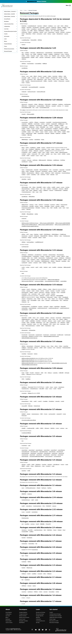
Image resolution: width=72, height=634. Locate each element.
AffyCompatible (25, 187)
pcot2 (69, 259)
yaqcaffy (53, 262)
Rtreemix (40, 76)
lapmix (41, 55)
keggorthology (35, 549)
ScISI (60, 207)
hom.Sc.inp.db (24, 336)
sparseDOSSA (40, 133)
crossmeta (34, 77)
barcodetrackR (36, 27)
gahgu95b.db (33, 453)
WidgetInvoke (29, 567)
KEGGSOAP (48, 506)
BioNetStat (32, 125)
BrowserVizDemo (25, 401)
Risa (33, 107)
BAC (30, 187)
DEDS (28, 322)
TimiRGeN (24, 135)
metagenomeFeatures (45, 259)
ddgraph (28, 414)
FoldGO (28, 128)
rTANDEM (67, 298)
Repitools (66, 52)
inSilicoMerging (56, 464)
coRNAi (37, 428)
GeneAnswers (24, 236)
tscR (57, 174)
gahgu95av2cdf (60, 451)
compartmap (42, 122)
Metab (57, 152)
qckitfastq (68, 55)
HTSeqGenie (29, 79)
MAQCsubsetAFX (67, 267)
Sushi (67, 207)
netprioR (41, 32)
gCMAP (27, 321)
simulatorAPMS (25, 531)
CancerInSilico (25, 122)
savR (38, 174)
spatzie (53, 33)
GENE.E (41, 428)
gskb (50, 267)
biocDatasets (29, 537)
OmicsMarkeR (65, 297)
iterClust (23, 130)
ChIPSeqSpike (36, 256)
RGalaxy (29, 237)
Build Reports (22, 622)
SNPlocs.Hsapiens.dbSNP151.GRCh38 (62, 224)
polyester (67, 106)
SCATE (59, 154)
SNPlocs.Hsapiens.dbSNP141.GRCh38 (29, 224)
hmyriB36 (54, 267)
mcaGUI (48, 294)
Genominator (58, 317)
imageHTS (42, 150)
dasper (23, 171)
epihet (27, 171)
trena (45, 155)
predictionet (24, 237)
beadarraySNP (54, 123)
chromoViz (40, 573)
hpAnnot (23, 44)
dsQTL (41, 267)
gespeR (65, 77)
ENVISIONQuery (55, 234)
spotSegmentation (54, 300)
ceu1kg (23, 267)
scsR (28, 300)
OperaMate (45, 401)
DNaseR (38, 488)
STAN (48, 174)
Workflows (38, 617)
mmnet (57, 428)
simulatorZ (35, 262)
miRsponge (28, 374)
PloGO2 (46, 131)
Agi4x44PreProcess (26, 500)
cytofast (58, 256)
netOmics (59, 106)
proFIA (28, 174)
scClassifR (35, 237)
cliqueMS (45, 125)
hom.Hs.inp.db (53, 334)
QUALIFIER (24, 317)
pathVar (29, 131)
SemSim (23, 567)
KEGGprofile (36, 236)
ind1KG (28, 470)
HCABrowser (61, 258)
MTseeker (50, 321)
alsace (31, 234)
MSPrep (30, 32)
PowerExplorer (48, 325)
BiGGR (34, 54)
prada (46, 298)
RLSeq (23, 133)
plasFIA (29, 179)
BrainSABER (39, 187)
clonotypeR (46, 204)
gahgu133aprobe (39, 450)
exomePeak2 (57, 127)
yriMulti (30, 309)
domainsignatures (35, 414)
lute (50, 55)
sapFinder (24, 300)
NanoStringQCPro (30, 173)
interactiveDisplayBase (58, 52)
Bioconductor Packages (54, 622)
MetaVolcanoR (35, 130)
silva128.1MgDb (63, 281)
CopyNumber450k (30, 428)
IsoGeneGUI (55, 188)
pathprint (23, 298)
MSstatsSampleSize (63, 152)
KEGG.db (30, 336)
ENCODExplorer (47, 234)
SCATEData (62, 160)
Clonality (43, 147)
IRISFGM (67, 128)
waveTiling (24, 324)
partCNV (57, 32)
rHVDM (41, 347)
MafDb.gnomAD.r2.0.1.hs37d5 (27, 363)
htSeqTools (37, 372)
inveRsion (49, 188)
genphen (37, 206)
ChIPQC (23, 29)
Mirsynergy (53, 295)
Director (23, 76)
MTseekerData (25, 330)
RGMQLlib (45, 63)
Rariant (53, 298)
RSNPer (29, 561)
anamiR (59, 321)
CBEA (65, 76)
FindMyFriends (63, 234)
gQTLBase (48, 292)
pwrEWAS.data (56, 160)
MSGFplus (51, 236)
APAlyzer (66, 25)
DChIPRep (38, 321)
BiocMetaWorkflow (25, 96)
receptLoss (68, 32)
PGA (35, 298)
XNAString (24, 59)
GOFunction (41, 292)
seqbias (68, 154)
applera (34, 585)
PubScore (44, 207)
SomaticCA (48, 466)
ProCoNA (32, 372)
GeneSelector (61, 387)
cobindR (61, 319)
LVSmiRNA (33, 322)
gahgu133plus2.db (25, 451)
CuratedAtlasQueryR (32, 25)
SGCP (62, 25)
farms (62, 127)
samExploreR (24, 262)
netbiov (28, 154)
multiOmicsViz (56, 130)
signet (43, 300)
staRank (55, 81)
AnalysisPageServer (43, 319)
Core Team (6, 28)
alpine (23, 169)
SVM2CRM (61, 372)
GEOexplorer (59, 29)
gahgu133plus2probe (43, 451)
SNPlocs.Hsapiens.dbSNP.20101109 (47, 223)
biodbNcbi (51, 54)
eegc (47, 127)
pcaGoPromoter (53, 322)
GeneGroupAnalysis (37, 506)
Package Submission (23, 614)
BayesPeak (29, 324)
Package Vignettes (39, 615)
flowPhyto (49, 488)
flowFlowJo (44, 488)
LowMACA (35, 152)
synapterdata (42, 87)
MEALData (30, 405)
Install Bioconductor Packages (56, 615)
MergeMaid (45, 324)
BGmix (23, 147)
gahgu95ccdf (61, 453)
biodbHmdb (40, 54)
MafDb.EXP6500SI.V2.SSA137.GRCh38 (29, 338)
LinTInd (46, 55)
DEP (23, 52)
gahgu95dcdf (39, 454)
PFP (39, 154)
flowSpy (37, 290)
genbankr (63, 149)
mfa (51, 30)
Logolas (43, 294)
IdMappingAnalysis (66, 317)
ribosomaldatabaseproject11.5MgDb (52, 281)
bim (22, 579)
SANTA (68, 322)
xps (28, 302)
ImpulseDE (63, 292)
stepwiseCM (59, 414)
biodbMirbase (33, 147)
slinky (61, 236)
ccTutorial (24, 160)
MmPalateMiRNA (60, 295)
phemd (41, 131)
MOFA (23, 297)
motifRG (29, 317)
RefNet (36, 319)
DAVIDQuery (38, 464)
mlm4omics (59, 347)
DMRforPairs (37, 149)
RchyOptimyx (37, 261)
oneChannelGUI (52, 414)
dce (38, 77)
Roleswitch (61, 298)
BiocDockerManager (44, 169)
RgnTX (23, 33)
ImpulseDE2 (24, 294)
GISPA (67, 149)
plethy (43, 154)
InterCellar (39, 25)
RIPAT (68, 131)
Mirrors (5, 41)
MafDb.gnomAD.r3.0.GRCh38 (53, 279)
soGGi (45, 33)
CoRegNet (56, 125)
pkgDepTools (57, 173)
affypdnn (47, 317)
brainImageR (30, 347)
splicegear (52, 317)
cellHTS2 (31, 122)
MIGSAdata (49, 160)
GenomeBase (51, 591)
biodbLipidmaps (25, 125)
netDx (45, 79)
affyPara (23, 234)
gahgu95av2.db (52, 451)
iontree (64, 414)
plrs (42, 298)
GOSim (42, 128)
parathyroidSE (24, 87)
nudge (46, 388)
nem (44, 322)
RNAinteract (41, 104)
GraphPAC (24, 79)
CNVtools (45, 289)
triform (34, 317)
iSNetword (49, 573)
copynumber (61, 169)
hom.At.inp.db (24, 334)
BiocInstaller (30, 387)
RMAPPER (24, 494)
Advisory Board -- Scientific (9, 13)
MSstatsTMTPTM (44, 236)
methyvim (47, 295)
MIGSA (64, 171)
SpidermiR (47, 133)
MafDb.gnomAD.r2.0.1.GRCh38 (28, 360)
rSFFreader (67, 372)
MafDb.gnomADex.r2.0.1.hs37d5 (28, 361)
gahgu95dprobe (46, 454)
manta (32, 319)
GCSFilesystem (25, 206)
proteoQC (42, 317)
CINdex (23, 55)
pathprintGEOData (32, 308)
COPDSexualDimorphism (30, 488)
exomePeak (66, 346)
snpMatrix (31, 531)
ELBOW (35, 258)
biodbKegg (60, 104)
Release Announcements (9, 48)
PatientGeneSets (25, 518)
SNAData (36, 591)
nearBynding (35, 32)
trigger (23, 82)
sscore (37, 155)
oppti (58, 55)
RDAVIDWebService (45, 261)
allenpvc (35, 353)
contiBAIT (51, 125)
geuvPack (40, 306)
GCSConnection (64, 204)
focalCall (47, 290)
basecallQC (42, 27)
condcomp (50, 347)
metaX (66, 464)
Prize (49, 298)
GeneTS (29, 573)
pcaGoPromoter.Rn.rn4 (64, 308)
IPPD (50, 324)
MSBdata (30, 393)
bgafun (34, 324)
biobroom (48, 27)
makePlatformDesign (38, 530)
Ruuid (64, 530)
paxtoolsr (62, 79)
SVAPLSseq (65, 300)
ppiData (36, 214)
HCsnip (45, 414)
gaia (41, 188)
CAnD (36, 204)
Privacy (5, 46)
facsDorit (45, 267)
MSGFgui (56, 236)
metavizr (55, 171)
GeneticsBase (31, 543)
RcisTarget (63, 32)
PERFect (37, 131)
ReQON (64, 131)
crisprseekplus (25, 127)
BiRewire (59, 27)
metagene (29, 130)
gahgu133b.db (47, 450)
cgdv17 (37, 267)
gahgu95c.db (54, 453)
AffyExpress (24, 254)
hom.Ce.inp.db (31, 334)
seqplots (30, 262)
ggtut (29, 445)
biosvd (54, 324)
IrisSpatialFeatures (34, 388)
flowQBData (28, 379)
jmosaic (62, 464)
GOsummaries (25, 150)
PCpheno (24, 261)
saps (67, 428)
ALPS (28, 234)
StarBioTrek (58, 133)
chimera (23, 290)
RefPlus (59, 131)
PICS (67, 79)
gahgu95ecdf (60, 454)
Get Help (37, 622)
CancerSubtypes (39, 125)
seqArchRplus (47, 57)
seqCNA (23, 155)
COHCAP (48, 147)
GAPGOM (32, 171)
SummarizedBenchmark (44, 107)
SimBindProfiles (29, 133)
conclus (62, 187)
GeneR (37, 524)
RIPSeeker (63, 322)
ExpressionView (42, 258)
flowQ (23, 372)
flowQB (27, 372)
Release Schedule (22, 615)
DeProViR (42, 77)
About (25, 10)
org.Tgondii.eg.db (57, 456)
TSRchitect (28, 209)
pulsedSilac (33, 174)
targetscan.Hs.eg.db (31, 91)
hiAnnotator (32, 52)
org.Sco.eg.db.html (48, 456)
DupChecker (62, 324)
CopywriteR (68, 169)
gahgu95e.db (53, 454)
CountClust (52, 204)
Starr (61, 300)
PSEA (55, 131)
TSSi (46, 372)
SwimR (44, 237)
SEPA (45, 347)
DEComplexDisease (26, 188)
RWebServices (38, 466)
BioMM (38, 147)
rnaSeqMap (64, 261)
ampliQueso (24, 387)
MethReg (47, 30)
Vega (53, 325)
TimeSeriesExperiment (26, 192)
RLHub (42, 139)
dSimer (56, 346)
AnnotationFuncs (38, 254)
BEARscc (60, 76)
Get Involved (6, 36)
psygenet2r (30, 104)
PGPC (23, 379)
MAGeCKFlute (40, 79)
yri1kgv (23, 268)
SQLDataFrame (60, 33)
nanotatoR (54, 106)
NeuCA (49, 79)
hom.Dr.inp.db (46, 334)
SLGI (64, 207)
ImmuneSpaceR (48, 128)
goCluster (46, 591)
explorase (28, 290)
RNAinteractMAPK (30, 114)
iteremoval (61, 188)
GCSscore (58, 149)
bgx (31, 54)
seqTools (53, 57)
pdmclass (62, 428)
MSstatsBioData (30, 214)
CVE (38, 317)
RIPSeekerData (32, 330)
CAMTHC (24, 349)
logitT (30, 152)
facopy (51, 387)
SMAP (35, 133)
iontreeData (24, 393)
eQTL (23, 273)
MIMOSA (24, 173)
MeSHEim (53, 428)
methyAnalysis (54, 259)
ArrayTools (45, 254)
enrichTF (51, 127)
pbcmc (50, 388)
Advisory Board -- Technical (9, 16)
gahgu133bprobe (61, 450)
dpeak (37, 127)
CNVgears (36, 122)
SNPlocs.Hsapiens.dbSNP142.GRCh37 (45, 224)
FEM (68, 324)
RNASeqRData (32, 196)
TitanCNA (59, 57)
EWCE (41, 414)
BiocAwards (6, 21)
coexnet (58, 187)
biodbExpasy (54, 104)
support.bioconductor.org (15, 628)
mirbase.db (24, 91)
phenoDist (57, 401)
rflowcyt (54, 530)
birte (54, 347)
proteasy (51, 131)
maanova (50, 171)
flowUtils (33, 188)
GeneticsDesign (25, 292)
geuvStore (24, 470)
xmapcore (54, 506)
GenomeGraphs (30, 346)
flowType (42, 290)
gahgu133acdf (31, 450)
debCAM (39, 29)
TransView (64, 57)
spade (53, 466)
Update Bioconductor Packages (56, 617)
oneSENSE (24, 131)
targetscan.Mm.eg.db (41, 91)
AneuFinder (55, 76)
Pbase (52, 346)
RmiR (51, 207)
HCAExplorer (68, 258)
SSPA (40, 262)
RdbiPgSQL (49, 530)
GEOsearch (47, 428)
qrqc (52, 154)
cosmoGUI (28, 512)
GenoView (44, 464)
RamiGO (59, 388)
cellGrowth (68, 321)
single (37, 107)
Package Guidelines (23, 612)
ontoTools (33, 524)
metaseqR (24, 295)
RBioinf (35, 76)
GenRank (63, 290)
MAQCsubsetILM (42, 160)
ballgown (23, 27)
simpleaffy (48, 300)
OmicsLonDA (34, 154)
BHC (67, 123)
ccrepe (28, 29)
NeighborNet (63, 130)
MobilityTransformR (48, 130)
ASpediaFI (36, 169)
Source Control (22, 619)
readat (55, 321)
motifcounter (24, 32)
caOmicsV (41, 204)
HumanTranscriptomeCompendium (59, 122)
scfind (50, 319)
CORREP (61, 125)
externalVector (29, 506)
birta (58, 324)
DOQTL (23, 374)
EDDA (28, 258)
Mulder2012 (63, 306)
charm (48, 346)
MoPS (42, 325)
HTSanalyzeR (37, 346)
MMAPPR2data (25, 139)
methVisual (42, 295)
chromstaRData (38, 63)
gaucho (55, 387)
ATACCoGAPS (48, 104)
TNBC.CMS (29, 135)
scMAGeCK (45, 190)
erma (28, 76)
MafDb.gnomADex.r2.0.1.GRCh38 (28, 358)
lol (38, 324)
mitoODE (38, 325)
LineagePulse (24, 152)
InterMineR (55, 128)
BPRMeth (64, 27)
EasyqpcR (24, 258)
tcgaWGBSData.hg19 (39, 242)
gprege (41, 206)
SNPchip (23, 346)
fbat (36, 543)
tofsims (23, 209)
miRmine (41, 130)
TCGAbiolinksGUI (58, 190)
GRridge (30, 150)
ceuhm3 (32, 267)
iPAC (35, 79)
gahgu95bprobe (47, 453)
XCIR (41, 192)
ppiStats (62, 206)
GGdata (51, 306)
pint (58, 322)
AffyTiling (24, 464)
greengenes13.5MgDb (39, 281)
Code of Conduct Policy (9, 23)
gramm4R (31, 236)
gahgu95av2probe (25, 453)
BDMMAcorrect (61, 123)
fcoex (49, 149)
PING (23, 81)
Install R (51, 612)
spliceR (62, 401)
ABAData (23, 242)
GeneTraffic (30, 530)
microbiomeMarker (40, 106)
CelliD (69, 27)
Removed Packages (8, 51)
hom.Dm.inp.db (39, 334)
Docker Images (53, 619)
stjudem (30, 161)
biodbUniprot (57, 54)
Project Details (8, 620)
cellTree (48, 187)
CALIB (63, 321)
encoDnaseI (24, 445)
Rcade (31, 190)
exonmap (23, 537)
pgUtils (36, 500)
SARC (37, 57)
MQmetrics (48, 106)
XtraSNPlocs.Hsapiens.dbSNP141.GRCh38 (30, 226)
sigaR (39, 300)
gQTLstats (53, 292)
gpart (44, 188)
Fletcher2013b (33, 40)
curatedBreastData (25, 40)
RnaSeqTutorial (37, 405)
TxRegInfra (24, 302)
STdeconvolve (61, 81)
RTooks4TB (48, 524)
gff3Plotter (24, 585)
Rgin (48, 207)
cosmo (23, 512)
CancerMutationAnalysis (26, 256)
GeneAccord (37, 171)
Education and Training (40, 612)
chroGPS (23, 322)
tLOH (23, 35)
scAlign (40, 190)
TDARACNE (65, 190)
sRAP (23, 321)
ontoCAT (40, 401)
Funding (5, 33)
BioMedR (23, 414)
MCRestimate (39, 322)
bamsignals (29, 27)
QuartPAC (27, 81)
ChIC (50, 169)
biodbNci (45, 54)
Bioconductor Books (40, 614)
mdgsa (38, 259)
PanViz (54, 79)
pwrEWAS (47, 154)
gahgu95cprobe (25, 454)
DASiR (33, 464)
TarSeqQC (52, 174)
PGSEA (38, 298)
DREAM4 (23, 214)
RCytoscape (24, 415)
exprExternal (30, 591)
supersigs (66, 33)
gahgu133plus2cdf (34, 451)
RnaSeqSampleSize (66, 347)
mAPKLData (35, 160)
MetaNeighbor (41, 30)
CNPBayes (24, 347)
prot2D (55, 388)
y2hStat (57, 591)
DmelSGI (24, 114)
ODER (52, 173)
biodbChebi (53, 27)
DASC (31, 401)
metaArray (53, 294)
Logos (5, 38)
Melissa (35, 30)
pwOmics (43, 123)
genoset (56, 258)
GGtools (36, 292)
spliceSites (55, 372)
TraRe (33, 192)
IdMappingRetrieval (26, 319)
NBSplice (37, 173)
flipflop (60, 346)
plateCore (36, 347)
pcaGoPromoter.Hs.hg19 (42, 308)
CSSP (23, 149)
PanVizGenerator (66, 236)
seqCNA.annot (25, 161)
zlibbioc (49, 76)
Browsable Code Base (23, 620)
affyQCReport (30, 254)
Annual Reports (7, 18)
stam (23, 555)
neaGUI (27, 466)
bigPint (27, 147)
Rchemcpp (43, 346)
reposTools (24, 591)
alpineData (24, 179)
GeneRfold (27, 524)
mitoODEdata (57, 306)
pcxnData (31, 139)
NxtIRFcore (47, 173)
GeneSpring (24, 530)
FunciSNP (58, 290)
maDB (32, 500)
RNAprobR (58, 261)
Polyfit (28, 261)
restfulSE (48, 123)
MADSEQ (54, 55)
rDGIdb (35, 104)
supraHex (67, 81)
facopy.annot (30, 353)
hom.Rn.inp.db (67, 334)
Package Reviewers (8, 43)
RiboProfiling (28, 33)
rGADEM (32, 57)
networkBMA (46, 206)
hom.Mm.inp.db (60, 334)
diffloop (57, 204)
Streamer (27, 54)
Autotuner (32, 204)
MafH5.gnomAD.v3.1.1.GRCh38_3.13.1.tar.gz (30, 223)
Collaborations (7, 26)
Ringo (55, 154)
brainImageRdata (30, 242)
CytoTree (67, 187)
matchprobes (24, 543)
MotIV (37, 297)
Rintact (26, 555)
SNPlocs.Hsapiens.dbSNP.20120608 (62, 223)
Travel (41, 155)
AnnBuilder (24, 561)
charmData (24, 353)
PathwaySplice (30, 298)
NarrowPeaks (42, 297)
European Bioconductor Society (10, 31)
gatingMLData (24, 196)
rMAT (42, 372)
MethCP (60, 171)
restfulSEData (37, 139)
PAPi (47, 322)
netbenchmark (50, 297)
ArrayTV (28, 289)
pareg (58, 79)
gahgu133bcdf (54, 450)
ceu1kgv (27, 267)
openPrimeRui (37, 123)
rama (27, 190)
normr (45, 32)
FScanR (32, 128)
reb (56, 298)
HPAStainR (36, 150)
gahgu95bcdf (40, 453)
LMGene (66, 319)
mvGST (35, 401)
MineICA (62, 30)
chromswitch (55, 169)
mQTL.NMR (41, 388)
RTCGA (34, 33)
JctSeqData (60, 267)
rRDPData (40, 40)
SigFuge (49, 33)
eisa (32, 258)
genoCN (60, 77)
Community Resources (40, 620)
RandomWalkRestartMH (26, 107)
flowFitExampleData (26, 306)
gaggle (53, 149)
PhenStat (63, 55)
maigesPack (24, 123)
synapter (45, 76)
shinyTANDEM (33, 300)
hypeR (37, 55)
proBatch (23, 174)
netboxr (42, 173)
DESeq (54, 289)
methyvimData (24, 308)
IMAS (31, 30)
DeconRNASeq (46, 29)
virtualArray (29, 494)
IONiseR (45, 25)
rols (55, 25)
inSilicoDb (50, 464)
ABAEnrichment (25, 204)
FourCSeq (53, 290)
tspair (37, 192)
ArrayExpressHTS (29, 169)
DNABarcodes (32, 127)
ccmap (62, 54)
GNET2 (65, 29)
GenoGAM (31, 206)
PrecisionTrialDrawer (66, 173)
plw (57, 319)
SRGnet (40, 237)
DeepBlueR (31, 149)
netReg (55, 297)
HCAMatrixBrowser (25, 259)
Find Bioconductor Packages (55, 614)
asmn (23, 488)
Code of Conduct (9, 622)
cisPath (27, 55)
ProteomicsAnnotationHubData (28, 207)
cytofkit (47, 387)
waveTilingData (25, 309)
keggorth (23, 549)
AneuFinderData (30, 63)
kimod (54, 319)
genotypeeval (44, 171)
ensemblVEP (48, 122)
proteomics (24, 218)
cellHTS (28, 464)
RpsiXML (55, 207)
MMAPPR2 (30, 123)
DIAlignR (47, 77)
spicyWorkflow (24, 68)
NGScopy (50, 372)
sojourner (51, 190)
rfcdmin (40, 591)
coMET (29, 77)
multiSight (24, 154)
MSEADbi (60, 259)
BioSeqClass (33, 289)
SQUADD (52, 133)
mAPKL (47, 152)
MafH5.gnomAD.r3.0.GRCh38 (27, 281)
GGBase (31, 292)
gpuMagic (27, 52)
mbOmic (52, 152)
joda (29, 294)
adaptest (23, 289)
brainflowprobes (67, 104)
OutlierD (65, 259)
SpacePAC (50, 81)
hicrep (58, 292)
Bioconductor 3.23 (32, 1)
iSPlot (44, 573)
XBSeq (49, 262)
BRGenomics (24, 106)
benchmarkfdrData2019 (33, 87)
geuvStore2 (46, 306)
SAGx (69, 261)
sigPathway (43, 174)
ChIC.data (29, 160)
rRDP (23, 54)
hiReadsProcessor (40, 52)
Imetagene (33, 259)
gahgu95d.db (32, 454)
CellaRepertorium (32, 106)
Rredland (59, 530)
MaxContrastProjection (30, 325)
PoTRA (23, 190)
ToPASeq (45, 262)
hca (28, 30)
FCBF (66, 127)
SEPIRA (63, 154)
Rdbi (45, 530)
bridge (44, 187)
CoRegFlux (48, 256)
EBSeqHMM (42, 127)
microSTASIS (56, 30)
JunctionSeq (34, 294)
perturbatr (58, 206)
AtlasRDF (24, 428)
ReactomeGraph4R (25, 57)
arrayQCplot (27, 579)
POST (32, 261)
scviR (58, 25)
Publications (38, 619)
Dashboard (8, 619)
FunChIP (37, 128)
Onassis (52, 206)
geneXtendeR (53, 29)
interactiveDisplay (48, 52)
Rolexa (32, 466)
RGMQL (45, 81)
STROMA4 (64, 133)
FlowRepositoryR (49, 258)
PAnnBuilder (51, 401)
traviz (69, 57)
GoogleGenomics (25, 388)
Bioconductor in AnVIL (54, 620)
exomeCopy (44, 149)
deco (27, 149)
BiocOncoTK (24, 104)
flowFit (33, 290)
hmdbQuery (50, 25)
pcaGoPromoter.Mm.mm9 (54, 308)
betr (22, 441)
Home (21, 10)
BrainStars (36, 234)
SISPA (28, 155)
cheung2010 (24, 405)
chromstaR (24, 77)
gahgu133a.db (24, 450)
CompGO (42, 256)
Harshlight (33, 55)
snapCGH (33, 155)
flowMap (23, 128)
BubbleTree (24, 25)
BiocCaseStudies (60, 254)
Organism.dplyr (51, 32)
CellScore (67, 54)
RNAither (52, 261)
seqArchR (41, 57)
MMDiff (23, 466)
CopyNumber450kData (26, 432)
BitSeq (34, 187)
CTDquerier (44, 321)
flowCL (37, 188)
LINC (39, 294)
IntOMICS (61, 128)
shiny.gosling (39, 33)
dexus (67, 256)
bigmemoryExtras (52, 254)
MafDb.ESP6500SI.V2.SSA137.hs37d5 (51, 336)
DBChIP (63, 256)
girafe (31, 76)
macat (43, 152)
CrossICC (53, 256)
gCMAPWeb (32, 321)
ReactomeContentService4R (36, 81)
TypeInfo (28, 82)
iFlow (44, 506)
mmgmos (29, 585)
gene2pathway (35, 512)
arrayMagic (34, 573)
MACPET (66, 188)
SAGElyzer (24, 573)
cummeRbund (34, 29)
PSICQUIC (38, 207)
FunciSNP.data (34, 306)
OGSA (60, 297)
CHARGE (39, 289)
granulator (24, 30)
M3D (41, 324)
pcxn (33, 131)
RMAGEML (42, 524)
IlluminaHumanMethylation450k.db (29, 420)
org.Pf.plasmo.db (25, 246)
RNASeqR (35, 190)
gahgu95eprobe (25, 456)
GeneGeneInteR (54, 77)
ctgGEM (53, 187)
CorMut (49, 289)
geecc (23, 325)
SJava (43, 466)
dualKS (41, 234)
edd (22, 524)
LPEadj (39, 152)
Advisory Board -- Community (10, 11)
